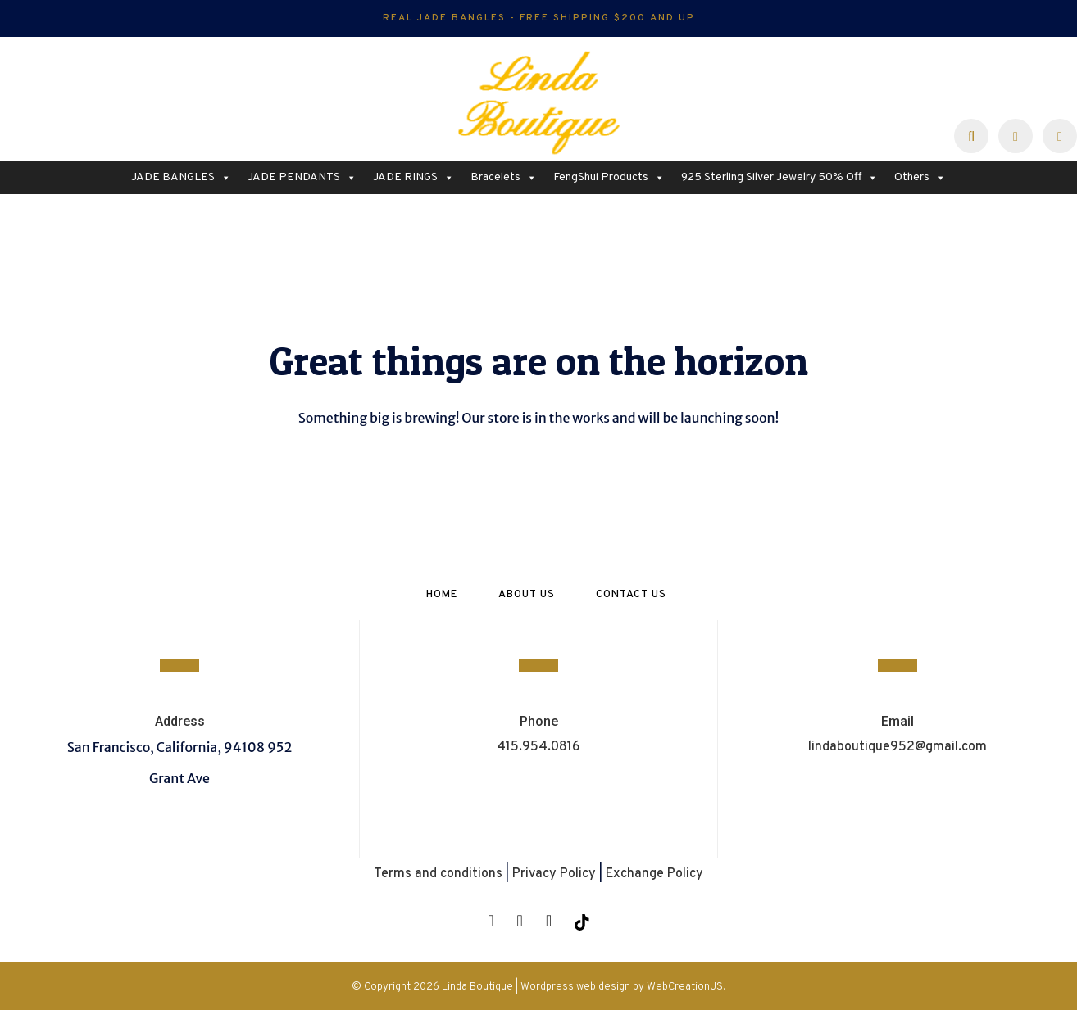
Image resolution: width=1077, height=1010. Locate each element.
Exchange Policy (654, 874)
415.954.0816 (538, 747)
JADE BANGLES (181, 177)
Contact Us (631, 594)
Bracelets (503, 177)
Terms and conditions (438, 874)
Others (920, 177)
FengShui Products (609, 177)
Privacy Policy (554, 874)
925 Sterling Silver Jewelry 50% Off (779, 177)
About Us (526, 594)
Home (441, 594)
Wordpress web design (575, 987)
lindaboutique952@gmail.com (897, 747)
